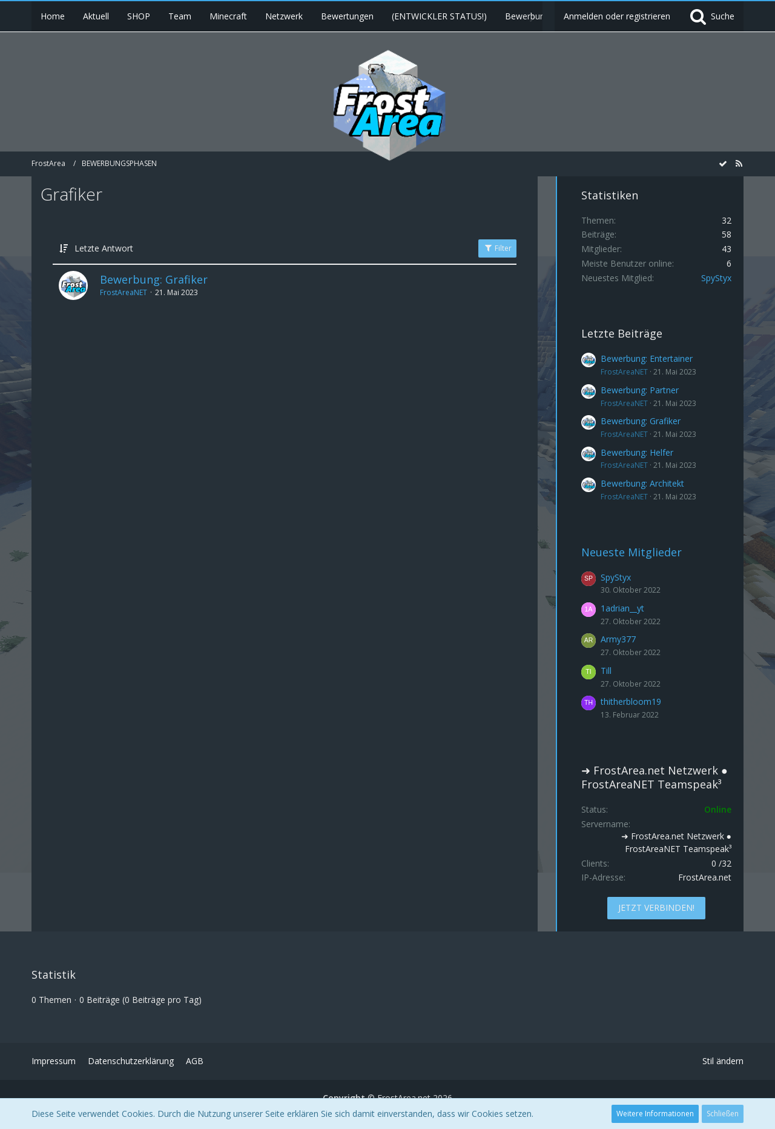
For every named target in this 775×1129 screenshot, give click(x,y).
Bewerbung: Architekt (642, 483)
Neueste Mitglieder (631, 552)
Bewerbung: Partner (640, 390)
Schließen (723, 1113)
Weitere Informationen (655, 1113)
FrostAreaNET (123, 292)
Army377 (618, 639)
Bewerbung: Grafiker (154, 279)
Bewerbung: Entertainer (647, 358)
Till (606, 670)
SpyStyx (716, 278)
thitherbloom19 (631, 701)
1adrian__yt (622, 608)
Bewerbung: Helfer (637, 452)
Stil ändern (723, 1061)
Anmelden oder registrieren (617, 16)
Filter (497, 248)
